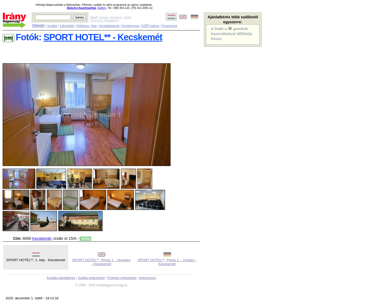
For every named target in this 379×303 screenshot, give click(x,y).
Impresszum (147, 278)
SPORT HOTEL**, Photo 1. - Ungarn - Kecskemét (167, 262)
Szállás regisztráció (91, 278)
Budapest (116, 17)
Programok (169, 26)
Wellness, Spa (87, 26)
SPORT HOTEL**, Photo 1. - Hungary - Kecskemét (101, 262)
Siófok (128, 17)
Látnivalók (67, 26)
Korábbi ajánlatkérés (61, 278)
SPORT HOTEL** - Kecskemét (102, 37)
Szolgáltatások (109, 26)
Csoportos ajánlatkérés (104, 20)
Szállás (52, 26)
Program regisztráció (122, 278)
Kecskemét (41, 238)
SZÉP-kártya (150, 26)
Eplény (102, 7)
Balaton (104, 17)
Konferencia (130, 26)
